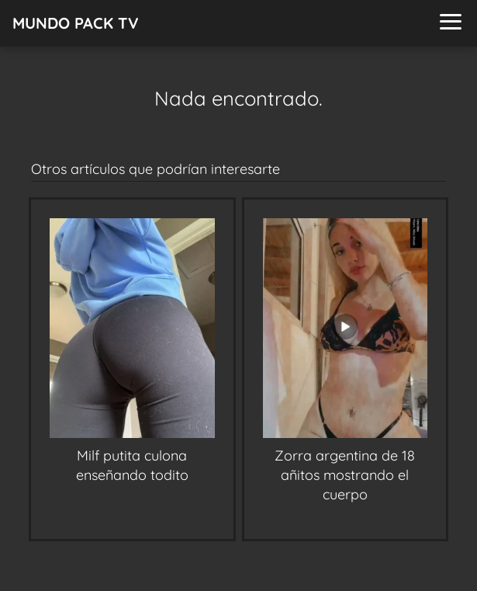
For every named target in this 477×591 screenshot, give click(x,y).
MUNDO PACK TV (75, 23)
